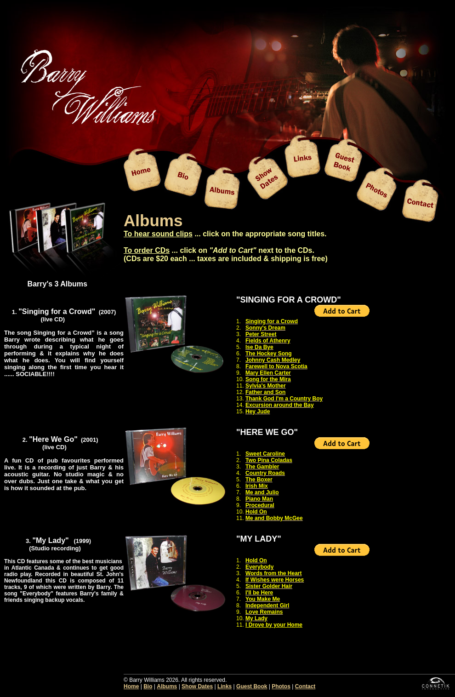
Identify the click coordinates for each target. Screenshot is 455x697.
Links (224, 686)
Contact (305, 686)
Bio (147, 686)
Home (131, 686)
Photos (281, 686)
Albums (167, 686)
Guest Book (251, 686)
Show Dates (197, 686)
